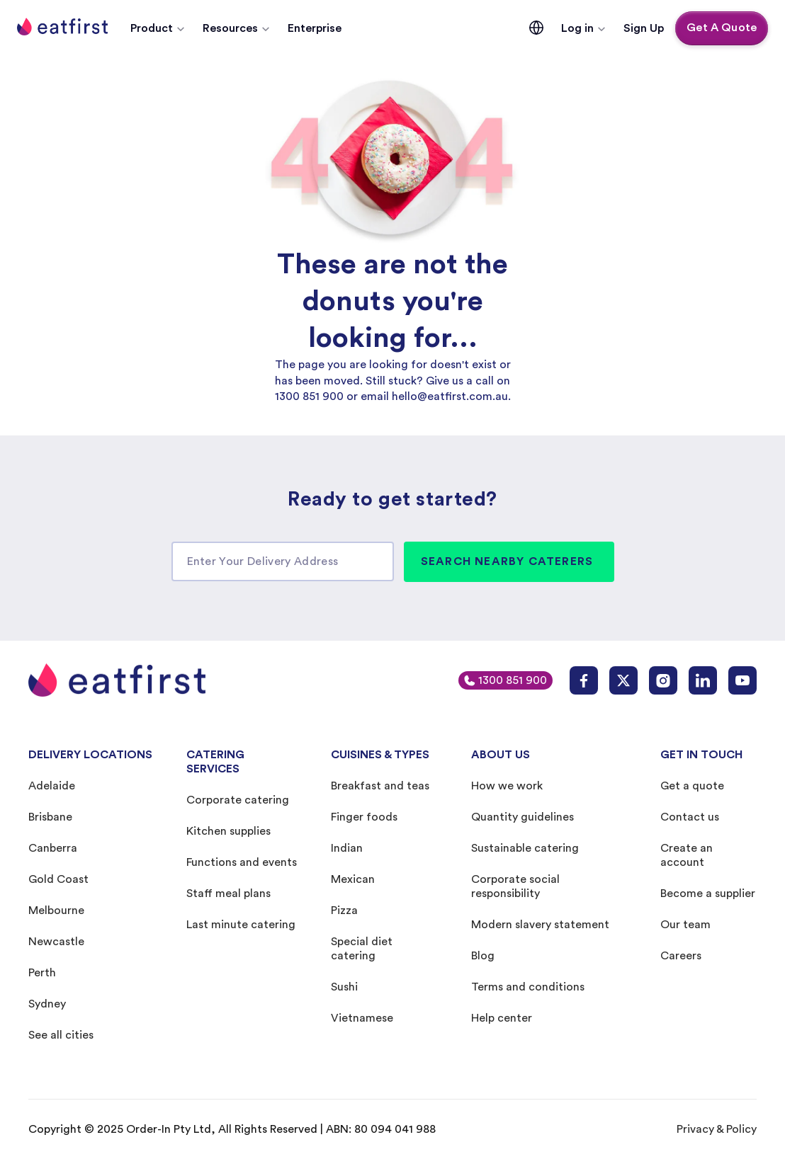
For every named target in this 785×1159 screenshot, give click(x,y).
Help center (501, 1018)
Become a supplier (707, 893)
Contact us (689, 817)
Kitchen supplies (228, 831)
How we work (507, 786)
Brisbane (50, 817)
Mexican (353, 879)
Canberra (52, 848)
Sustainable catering (525, 848)
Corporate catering (237, 800)
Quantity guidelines (522, 817)
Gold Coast (58, 879)
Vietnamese (362, 1018)
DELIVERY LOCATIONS (90, 754)
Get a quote (692, 786)
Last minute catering (240, 924)
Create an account (686, 855)
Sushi (344, 987)
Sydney (47, 1004)
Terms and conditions (527, 987)
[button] (158, 28)
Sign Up (643, 28)
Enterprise (314, 28)
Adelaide (51, 786)
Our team (685, 924)
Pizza (344, 910)
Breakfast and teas (380, 786)
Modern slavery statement (540, 924)
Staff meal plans (228, 893)
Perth (42, 972)
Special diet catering (361, 948)
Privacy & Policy (717, 1129)
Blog (483, 955)
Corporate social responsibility (515, 886)
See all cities (61, 1035)
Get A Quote (722, 27)
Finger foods (364, 817)
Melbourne (56, 910)
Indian (347, 848)
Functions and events (241, 862)
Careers (680, 955)
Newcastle (56, 941)
